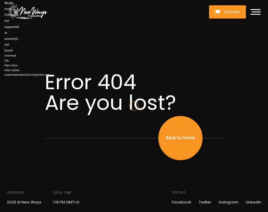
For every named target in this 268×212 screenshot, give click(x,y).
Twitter (205, 202)
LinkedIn (253, 202)
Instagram (229, 202)
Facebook (181, 202)
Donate (227, 12)
